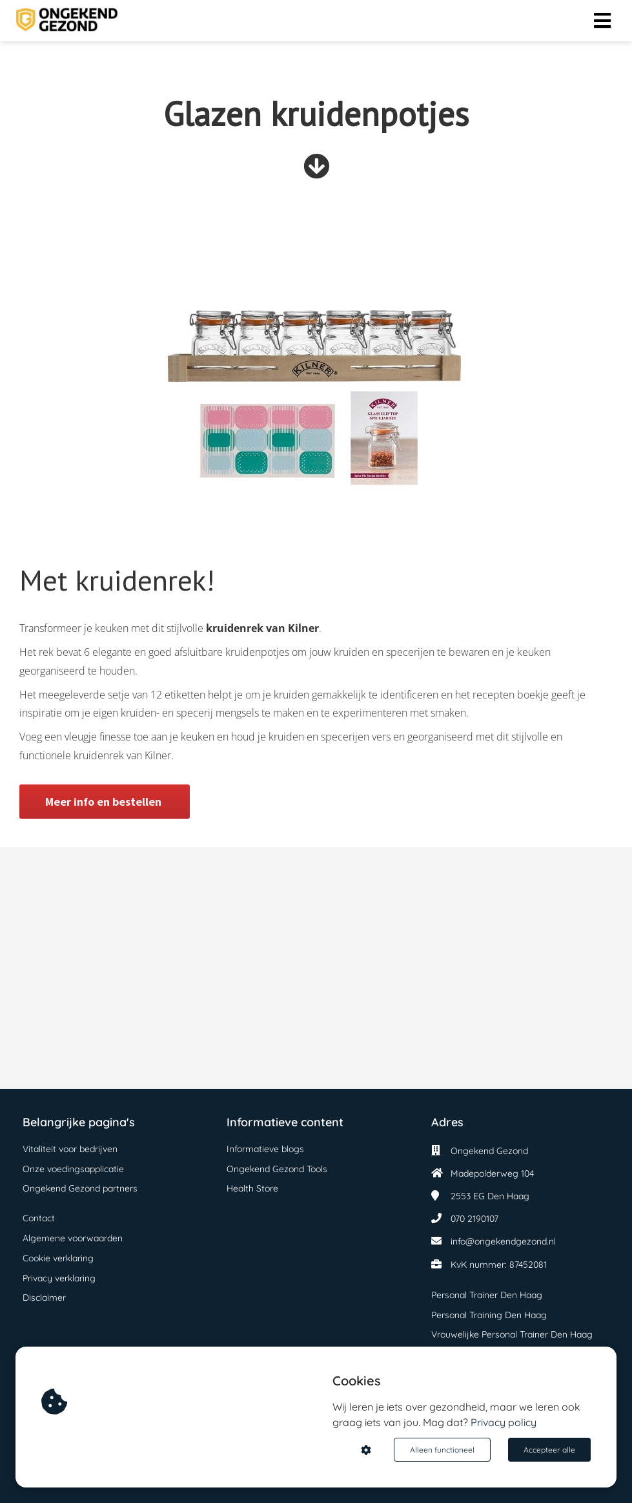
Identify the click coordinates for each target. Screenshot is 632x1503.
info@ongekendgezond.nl (503, 1241)
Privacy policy (503, 1422)
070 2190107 (474, 1218)
